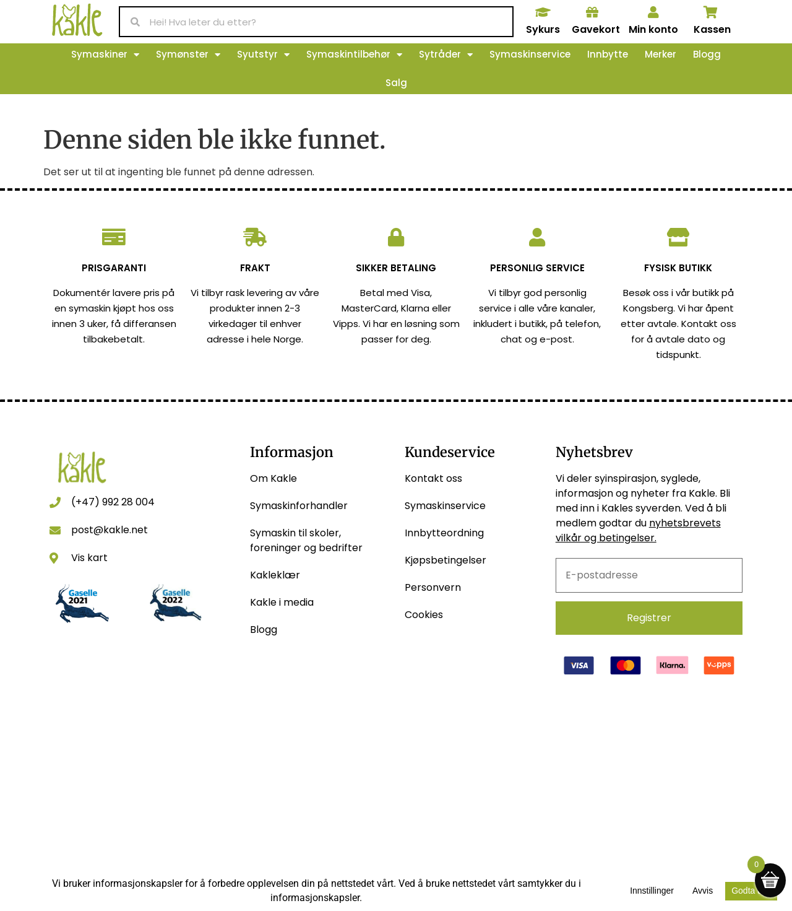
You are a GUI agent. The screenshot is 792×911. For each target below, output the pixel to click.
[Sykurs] (542, 12)
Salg (396, 82)
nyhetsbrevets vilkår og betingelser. (638, 530)
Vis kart (89, 558)
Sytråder (446, 55)
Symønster (188, 55)
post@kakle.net (109, 530)
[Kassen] (711, 12)
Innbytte (607, 54)
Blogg (707, 54)
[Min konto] (653, 12)
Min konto (653, 29)
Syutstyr (263, 55)
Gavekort (596, 29)
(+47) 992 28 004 (113, 502)
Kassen (712, 29)
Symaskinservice (529, 54)
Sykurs (543, 29)
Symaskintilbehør (354, 55)
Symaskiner (105, 55)
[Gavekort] (592, 12)
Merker (660, 54)
